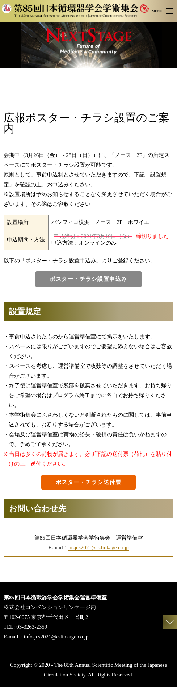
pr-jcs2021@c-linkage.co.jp (98, 547)
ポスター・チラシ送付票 (89, 482)
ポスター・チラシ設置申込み (88, 279)
